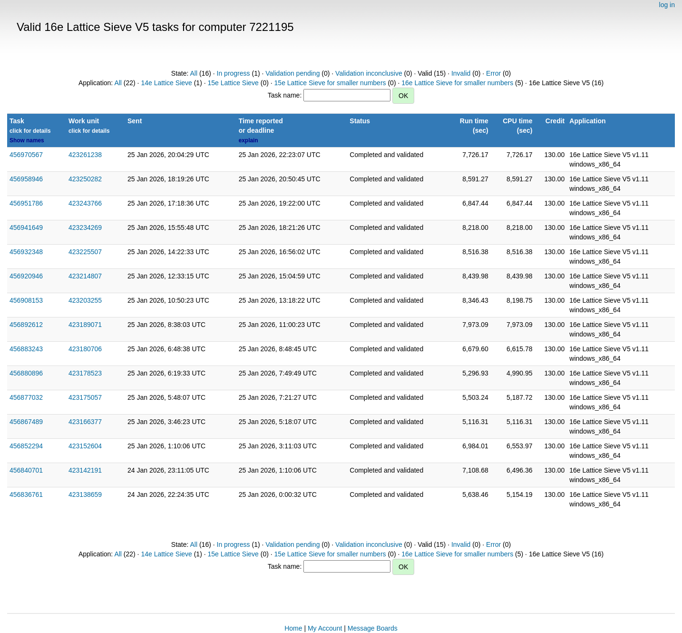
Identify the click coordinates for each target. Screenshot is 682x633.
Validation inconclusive (368, 73)
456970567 (26, 154)
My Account (325, 628)
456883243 (26, 349)
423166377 (85, 421)
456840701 (26, 470)
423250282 (85, 179)
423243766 (85, 203)
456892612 (26, 324)
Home (293, 628)
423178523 (85, 373)
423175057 (85, 397)
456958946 (26, 179)
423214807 (85, 276)
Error (493, 73)
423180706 (85, 349)
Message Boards (373, 628)
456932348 (26, 252)
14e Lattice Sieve (166, 83)
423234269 (85, 227)
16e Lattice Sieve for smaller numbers (457, 83)
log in (667, 5)
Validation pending (292, 73)
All (194, 73)
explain (248, 140)
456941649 (26, 227)
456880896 (26, 373)
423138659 (85, 494)
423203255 (85, 300)
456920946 (26, 276)
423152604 (85, 446)
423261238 (85, 154)
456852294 (26, 446)
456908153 (26, 300)
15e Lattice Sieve (232, 83)
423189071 (85, 324)
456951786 (26, 203)
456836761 (26, 494)
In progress (233, 73)
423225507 (85, 252)
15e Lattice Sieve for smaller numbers (330, 83)
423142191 (85, 470)
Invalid (460, 73)
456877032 (26, 397)
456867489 (26, 421)
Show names (27, 140)
